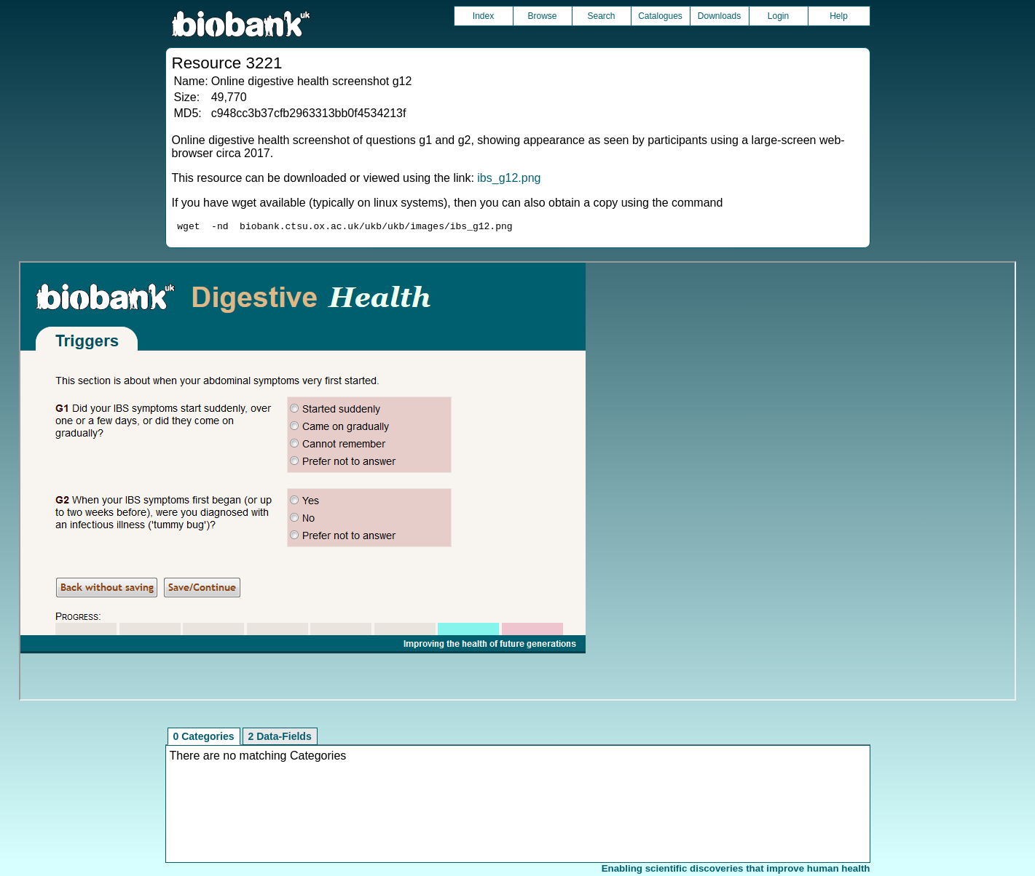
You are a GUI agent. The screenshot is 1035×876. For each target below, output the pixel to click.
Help (839, 16)
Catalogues (660, 16)
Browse (541, 16)
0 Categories (204, 738)
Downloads (719, 16)
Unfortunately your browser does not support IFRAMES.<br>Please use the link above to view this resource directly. (517, 483)
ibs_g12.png (508, 178)
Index (483, 16)
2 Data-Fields (280, 738)
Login (778, 16)
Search (601, 16)
